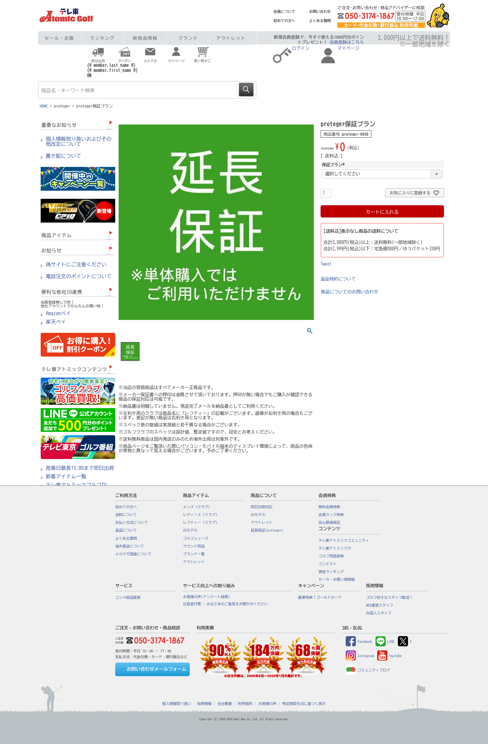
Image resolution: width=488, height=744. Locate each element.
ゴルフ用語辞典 (331, 556)
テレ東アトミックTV (335, 548)
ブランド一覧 (194, 554)
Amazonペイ (58, 313)
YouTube (389, 655)
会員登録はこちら (347, 42)
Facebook (359, 641)
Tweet (326, 264)
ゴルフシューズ (195, 538)
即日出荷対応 (261, 507)
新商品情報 (145, 38)
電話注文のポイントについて (78, 276)
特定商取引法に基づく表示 (304, 703)
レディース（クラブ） (201, 514)
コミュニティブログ (368, 670)
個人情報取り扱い (176, 703)
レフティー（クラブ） (201, 522)
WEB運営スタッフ (379, 605)
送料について (126, 514)
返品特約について (338, 279)
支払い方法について (131, 522)
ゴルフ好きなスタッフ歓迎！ (389, 597)
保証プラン (334, 165)
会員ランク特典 (331, 514)
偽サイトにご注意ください (76, 264)
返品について (126, 530)
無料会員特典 (329, 507)
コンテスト (328, 564)
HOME (44, 106)
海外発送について (129, 546)
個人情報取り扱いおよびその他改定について (78, 142)
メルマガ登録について (133, 554)
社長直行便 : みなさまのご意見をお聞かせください (225, 604)
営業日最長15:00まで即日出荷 (80, 468)
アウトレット (231, 38)
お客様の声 (267, 703)
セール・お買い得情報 (337, 579)
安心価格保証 (329, 522)
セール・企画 (59, 38)
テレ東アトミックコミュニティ (344, 540)
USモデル (190, 530)
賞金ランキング (331, 571)
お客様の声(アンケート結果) (206, 596)
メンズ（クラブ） (197, 507)
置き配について (63, 156)
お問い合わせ (320, 11)
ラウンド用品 (194, 546)
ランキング (102, 38)
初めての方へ (284, 20)
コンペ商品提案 (128, 597)
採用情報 (204, 703)
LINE (384, 641)
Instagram (360, 655)
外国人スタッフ (378, 613)
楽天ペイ (56, 322)
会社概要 (225, 703)
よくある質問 (320, 20)
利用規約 (245, 703)
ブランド (188, 38)
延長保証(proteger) (267, 530)
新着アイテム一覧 (66, 476)
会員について (284, 11)
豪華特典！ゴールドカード (320, 597)
